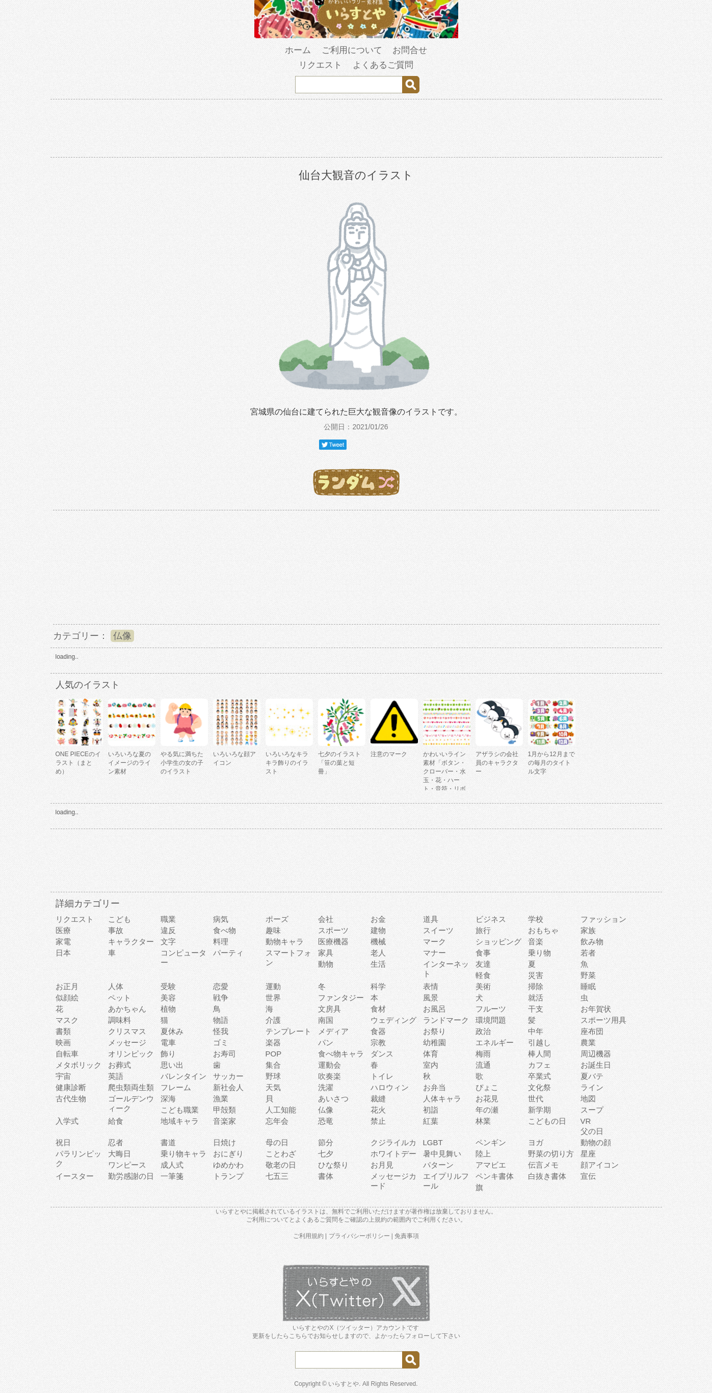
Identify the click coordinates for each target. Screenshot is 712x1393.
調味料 (119, 1020)
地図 (588, 1098)
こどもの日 (547, 1121)
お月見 (382, 1164)
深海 (168, 1098)
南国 (325, 1020)
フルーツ (491, 1008)
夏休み (172, 1031)
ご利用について (352, 50)
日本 (63, 952)
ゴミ (220, 1042)
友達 (483, 964)
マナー (434, 952)
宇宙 (63, 1076)
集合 (273, 1065)
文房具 (329, 1008)
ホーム (298, 50)
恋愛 (220, 986)
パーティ (228, 952)
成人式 (172, 1164)
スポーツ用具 (603, 1020)
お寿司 (224, 1053)
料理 (220, 941)
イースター (75, 1176)
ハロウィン (390, 1087)
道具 (430, 919)
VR (586, 1121)
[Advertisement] (356, 130)
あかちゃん (127, 1008)
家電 (63, 941)
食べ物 (224, 930)
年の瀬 (487, 1109)
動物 (325, 964)
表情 (430, 986)
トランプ (228, 1176)
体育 (430, 1053)
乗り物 (539, 952)
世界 (273, 997)
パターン (438, 1164)
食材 (378, 1008)
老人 (378, 952)
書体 (325, 1176)
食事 (483, 952)
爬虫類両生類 (131, 1087)
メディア (333, 1031)
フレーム (176, 1087)
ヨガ (535, 1142)
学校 (535, 919)
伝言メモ (543, 1164)
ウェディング (393, 1020)
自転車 (67, 1053)
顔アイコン (600, 1164)
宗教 (378, 1042)
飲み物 (592, 941)
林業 (483, 1121)
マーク (434, 941)
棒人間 (539, 1053)
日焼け (224, 1142)
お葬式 (119, 1065)
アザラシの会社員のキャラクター (497, 763)
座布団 (592, 1031)
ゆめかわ (228, 1164)
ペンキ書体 (495, 1176)
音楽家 (224, 1121)
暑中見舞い (442, 1153)
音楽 (535, 941)
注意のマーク (389, 754)
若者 (588, 952)
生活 (378, 964)
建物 (378, 930)
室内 (430, 1065)
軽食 (483, 975)
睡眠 (588, 986)
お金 (378, 919)
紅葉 (430, 1121)
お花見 (487, 1098)
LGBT (433, 1142)
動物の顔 (596, 1142)
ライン (592, 1087)
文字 (168, 941)
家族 (588, 930)
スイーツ (438, 930)
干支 (535, 1008)
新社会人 (228, 1087)
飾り (168, 1053)
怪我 (220, 1031)
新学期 (539, 1109)
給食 (115, 1121)
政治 (483, 1031)
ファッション (603, 919)
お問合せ (409, 50)
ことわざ (281, 1153)
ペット (119, 997)
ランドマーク (446, 1020)
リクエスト (320, 65)
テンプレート (288, 1031)
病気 (220, 919)
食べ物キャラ (341, 1053)
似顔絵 (67, 997)
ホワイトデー (393, 1153)
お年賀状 (596, 1008)
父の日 (592, 1131)
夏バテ (592, 1076)
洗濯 (325, 1087)
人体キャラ (442, 1098)
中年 (535, 1031)
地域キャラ (180, 1121)
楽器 (273, 1042)
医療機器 (333, 941)
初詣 (430, 1109)
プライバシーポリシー (359, 1236)
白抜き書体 (547, 1176)
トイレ (382, 1076)
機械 (378, 941)
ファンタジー (341, 997)
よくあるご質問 (383, 65)
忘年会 (277, 1121)
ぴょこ (487, 1087)
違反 (168, 930)
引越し (539, 1042)
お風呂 (434, 1008)
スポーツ (333, 930)
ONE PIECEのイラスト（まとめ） (78, 763)
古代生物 (71, 1098)
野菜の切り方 (551, 1153)
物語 (220, 1020)
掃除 (535, 986)
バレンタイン (183, 1076)
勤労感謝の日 (131, 1176)
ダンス (382, 1053)
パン (325, 1042)
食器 (378, 1031)
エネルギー (495, 1042)
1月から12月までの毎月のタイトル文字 (551, 763)
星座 (588, 1153)
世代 (535, 1098)
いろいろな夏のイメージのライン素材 (129, 763)
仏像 (122, 636)
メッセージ (127, 1042)
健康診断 (71, 1087)
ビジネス (491, 919)
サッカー (228, 1076)
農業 (588, 1042)
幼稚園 (434, 1042)
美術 (483, 986)
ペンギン (491, 1142)
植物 (168, 1008)
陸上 (483, 1153)
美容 (168, 997)
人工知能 (281, 1109)
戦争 (220, 997)
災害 (535, 975)
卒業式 (539, 1076)
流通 (483, 1065)
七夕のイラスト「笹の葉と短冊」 (339, 763)
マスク (67, 1020)
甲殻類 (224, 1109)
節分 (325, 1142)
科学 (378, 986)
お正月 (67, 986)
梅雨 (483, 1053)
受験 (168, 986)
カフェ (539, 1065)
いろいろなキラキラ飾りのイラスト (287, 763)
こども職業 (180, 1109)
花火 (378, 1109)
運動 (273, 986)
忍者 (115, 1142)
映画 (63, 1042)
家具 (325, 952)
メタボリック (78, 1065)
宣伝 (588, 1176)
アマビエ (491, 1164)
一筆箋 (172, 1176)
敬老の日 (281, 1164)
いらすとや (343, 1383)
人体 (115, 986)
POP (274, 1053)
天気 (273, 1087)
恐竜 (325, 1121)
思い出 (172, 1065)
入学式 (67, 1121)
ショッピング (498, 941)
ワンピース (127, 1164)
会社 (325, 919)
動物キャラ (285, 941)
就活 (535, 997)
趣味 (273, 930)
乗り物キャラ (183, 1153)
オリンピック (131, 1053)
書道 (168, 1142)
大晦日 (119, 1153)
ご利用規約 (308, 1236)
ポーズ (277, 919)
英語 (115, 1076)
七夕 (325, 1153)
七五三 (277, 1176)
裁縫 (378, 1098)
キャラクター (131, 941)
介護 (273, 1020)
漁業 (220, 1098)
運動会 (329, 1065)
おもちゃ (543, 930)
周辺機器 (596, 1053)
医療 (63, 930)
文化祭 (539, 1087)
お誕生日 (596, 1065)
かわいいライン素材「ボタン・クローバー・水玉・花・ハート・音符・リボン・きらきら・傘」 (444, 780)
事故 (115, 930)
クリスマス (127, 1031)
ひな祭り (333, 1164)
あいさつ (333, 1098)
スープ (592, 1109)
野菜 (588, 975)
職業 (168, 919)
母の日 (277, 1142)
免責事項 (406, 1236)
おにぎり (228, 1153)
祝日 (63, 1142)
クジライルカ (393, 1142)
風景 (430, 997)
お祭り (434, 1031)
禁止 (378, 1121)
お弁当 (434, 1087)
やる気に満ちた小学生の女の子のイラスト (182, 763)
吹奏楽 (329, 1076)
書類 (63, 1031)
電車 (168, 1042)
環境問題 (491, 1020)
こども (119, 919)
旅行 (483, 930)
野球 (273, 1076)
